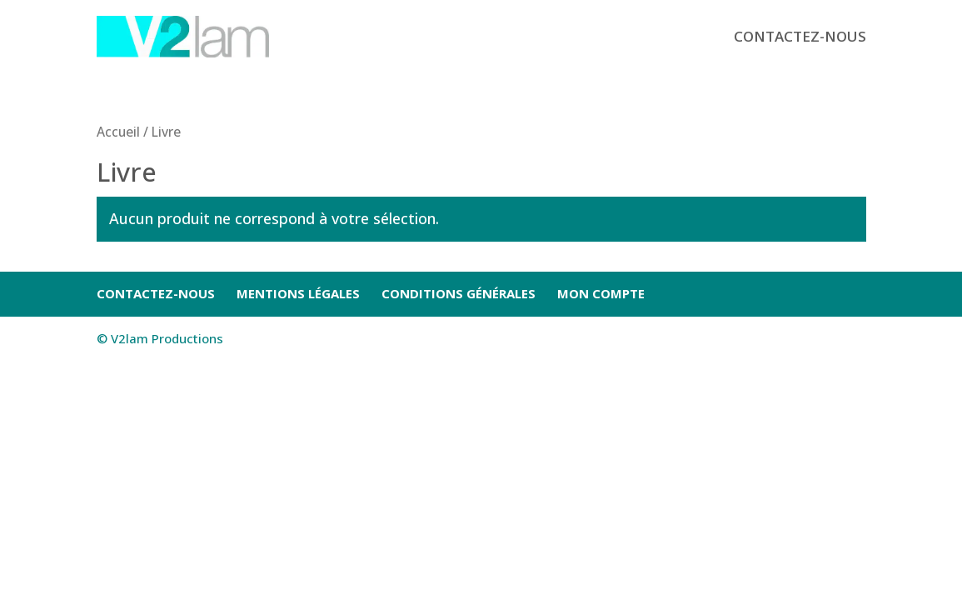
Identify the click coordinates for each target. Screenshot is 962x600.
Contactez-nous (800, 36)
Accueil (118, 131)
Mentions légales (298, 293)
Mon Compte (601, 293)
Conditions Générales (458, 293)
